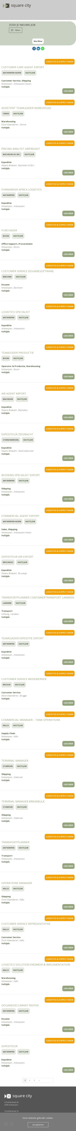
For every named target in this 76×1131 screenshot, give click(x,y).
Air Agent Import (13, 393)
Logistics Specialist (15, 312)
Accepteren (38, 1124)
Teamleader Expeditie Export (22, 638)
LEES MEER (68, 91)
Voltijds (5, 86)
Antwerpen (6, 83)
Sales (4, 529)
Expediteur (9, 1046)
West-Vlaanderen (9, 695)
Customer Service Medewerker (23, 679)
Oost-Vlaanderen (9, 124)
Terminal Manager (14, 760)
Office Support (9, 243)
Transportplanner (15, 842)
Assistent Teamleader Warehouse (26, 108)
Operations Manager (16, 883)
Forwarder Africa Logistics (21, 189)
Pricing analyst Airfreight (20, 149)
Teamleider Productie (17, 353)
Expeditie (6, 162)
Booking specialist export (20, 475)
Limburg (5, 614)
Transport (7, 610)
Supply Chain (8, 733)
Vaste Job (30, 72)
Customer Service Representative (25, 924)
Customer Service (10, 80)
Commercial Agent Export (20, 516)
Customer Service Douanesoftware (27, 271)
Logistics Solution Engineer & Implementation (35, 964)
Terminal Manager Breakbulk (23, 801)
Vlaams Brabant (9, 165)
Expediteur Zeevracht (17, 434)
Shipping (26, 80)
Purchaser (9, 230)
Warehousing (8, 121)
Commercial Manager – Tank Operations (30, 720)
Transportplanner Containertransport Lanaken (37, 597)
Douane (5, 284)
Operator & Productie (13, 366)
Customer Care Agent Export (22, 67)
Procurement (26, 243)
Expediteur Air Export (17, 557)
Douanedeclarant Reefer (20, 1005)
